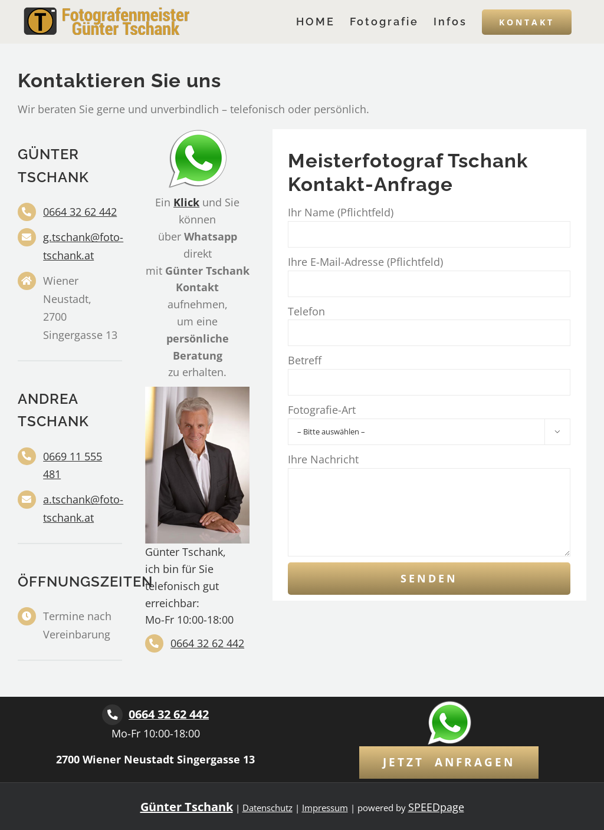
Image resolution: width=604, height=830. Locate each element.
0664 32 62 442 (80, 212)
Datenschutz (267, 807)
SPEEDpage (436, 807)
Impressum (325, 807)
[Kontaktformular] (449, 762)
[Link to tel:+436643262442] (112, 714)
